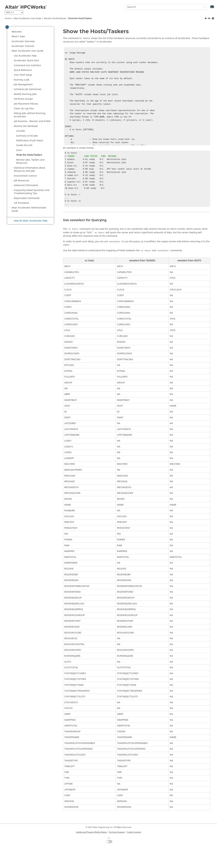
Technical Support (117, 832)
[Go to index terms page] (208, 8)
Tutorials (23, 46)
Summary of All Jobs (27, 136)
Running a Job (21, 80)
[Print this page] (213, 18)
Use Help (25, 55)
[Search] (203, 7)
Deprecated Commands (27, 198)
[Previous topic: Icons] (206, 19)
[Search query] (166, 7)
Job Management (23, 84)
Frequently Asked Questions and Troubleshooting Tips (31, 192)
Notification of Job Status (29, 140)
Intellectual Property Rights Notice (91, 832)
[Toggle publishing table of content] (7, 27)
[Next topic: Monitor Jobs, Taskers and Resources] (209, 19)
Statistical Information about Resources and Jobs (29, 169)
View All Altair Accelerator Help (30, 220)
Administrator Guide (29, 209)
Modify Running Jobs (25, 94)
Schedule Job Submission (27, 89)
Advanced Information (26, 185)
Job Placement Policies (26, 104)
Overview (23, 41)
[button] (10, 31)
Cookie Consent (134, 832)
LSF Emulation (21, 203)
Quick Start (26, 60)
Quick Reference (23, 70)
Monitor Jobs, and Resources (30, 161)
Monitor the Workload (55, 18)
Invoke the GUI (24, 145)
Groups (23, 99)
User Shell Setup (23, 75)
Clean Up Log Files (24, 108)
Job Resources (21, 180)
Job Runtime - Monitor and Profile (32, 121)
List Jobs (20, 131)
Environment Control (25, 176)
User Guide (27, 18)
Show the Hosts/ (80, 18)
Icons (19, 150)
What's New (18, 36)
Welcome (17, 31)
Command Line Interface (27, 65)
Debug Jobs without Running (30, 115)
